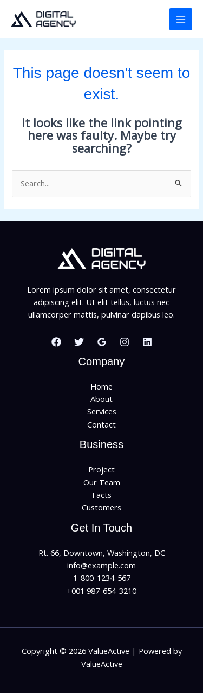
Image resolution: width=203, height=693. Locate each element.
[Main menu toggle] (180, 19)
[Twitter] (79, 342)
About (101, 398)
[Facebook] (56, 342)
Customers (101, 507)
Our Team (101, 482)
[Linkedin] (147, 342)
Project (101, 469)
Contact (101, 424)
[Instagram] (124, 342)
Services (101, 411)
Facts (102, 494)
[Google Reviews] (102, 342)
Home (101, 386)
